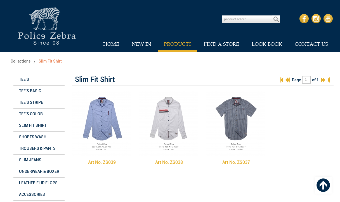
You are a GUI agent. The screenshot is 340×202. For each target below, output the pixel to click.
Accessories (32, 194)
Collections (20, 61)
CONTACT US (311, 44)
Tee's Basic (30, 91)
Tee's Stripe (31, 102)
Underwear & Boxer (39, 171)
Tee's (24, 79)
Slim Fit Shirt (50, 61)
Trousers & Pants (37, 148)
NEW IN (141, 44)
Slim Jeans (30, 160)
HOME (111, 44)
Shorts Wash (32, 137)
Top (323, 185)
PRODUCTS (177, 44)
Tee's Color (31, 114)
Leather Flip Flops (38, 183)
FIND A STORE (221, 44)
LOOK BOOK (267, 44)
